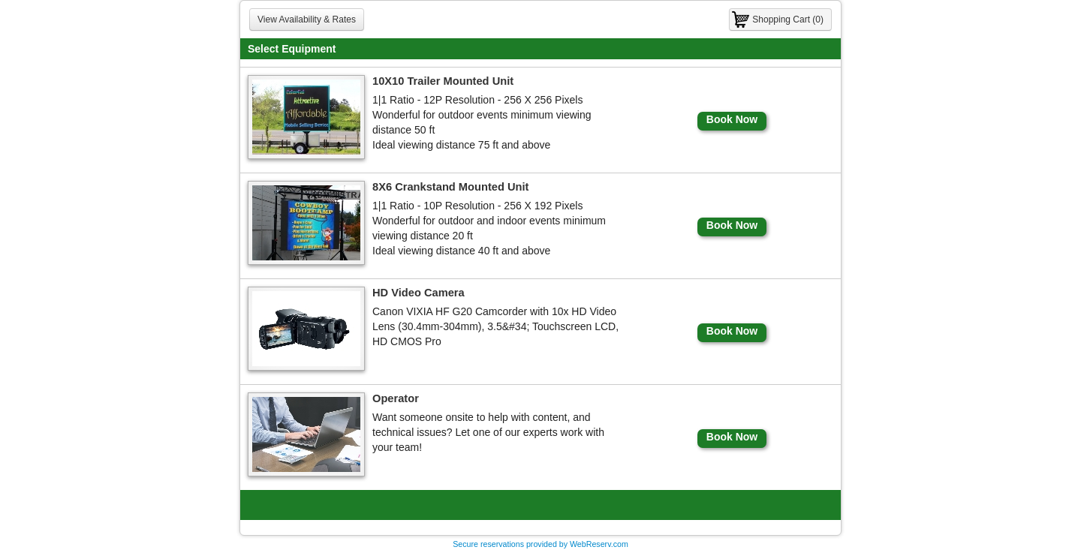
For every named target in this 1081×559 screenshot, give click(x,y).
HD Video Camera (418, 293)
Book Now (731, 119)
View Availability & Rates (306, 19)
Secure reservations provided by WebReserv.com (540, 543)
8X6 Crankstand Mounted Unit (450, 187)
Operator (395, 398)
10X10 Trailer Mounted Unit (442, 81)
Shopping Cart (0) (788, 19)
